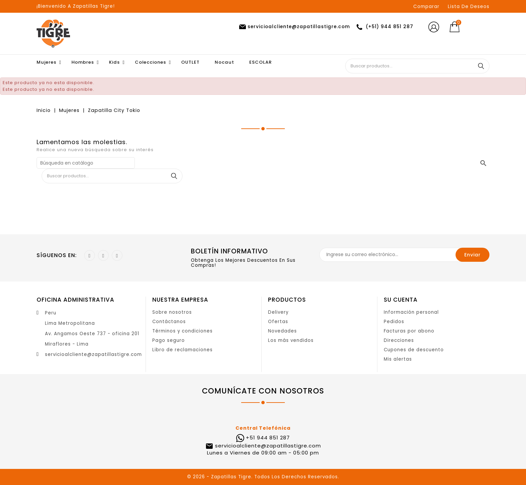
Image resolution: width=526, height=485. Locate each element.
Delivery (278, 312)
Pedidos (394, 321)
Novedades (282, 331)
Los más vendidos (291, 340)
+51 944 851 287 (268, 437)
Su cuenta (401, 300)
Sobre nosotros (172, 312)
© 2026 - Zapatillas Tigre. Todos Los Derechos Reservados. (263, 477)
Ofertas (278, 321)
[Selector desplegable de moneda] (478, 27)
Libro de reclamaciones (182, 350)
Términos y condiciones (182, 331)
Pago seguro (168, 340)
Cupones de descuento (414, 350)
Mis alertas (398, 359)
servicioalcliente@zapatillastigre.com (93, 354)
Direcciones (399, 340)
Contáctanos (169, 321)
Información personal (411, 312)
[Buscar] (86, 163)
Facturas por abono (409, 331)
